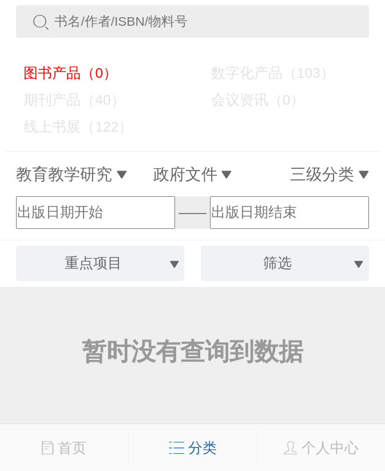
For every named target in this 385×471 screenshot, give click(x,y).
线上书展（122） (70, 126)
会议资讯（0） (250, 100)
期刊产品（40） (66, 100)
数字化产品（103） (265, 73)
